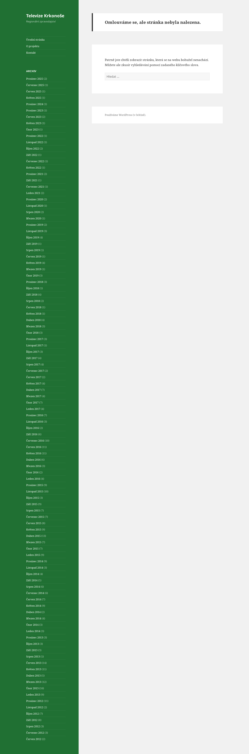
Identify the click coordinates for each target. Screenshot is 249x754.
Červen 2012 (33, 739)
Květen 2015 (33, 529)
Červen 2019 (33, 256)
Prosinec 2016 (34, 415)
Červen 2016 (33, 447)
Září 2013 (31, 650)
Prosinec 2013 (34, 637)
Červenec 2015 (35, 517)
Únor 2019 (32, 275)
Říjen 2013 (32, 644)
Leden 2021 (33, 193)
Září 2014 (31, 580)
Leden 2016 (33, 478)
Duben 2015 (33, 536)
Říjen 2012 (32, 713)
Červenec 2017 (35, 371)
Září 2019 (31, 244)
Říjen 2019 (32, 237)
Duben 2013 (33, 675)
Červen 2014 (33, 599)
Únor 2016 (32, 472)
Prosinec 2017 (34, 339)
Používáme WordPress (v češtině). (125, 115)
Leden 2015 (33, 555)
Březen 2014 (33, 618)
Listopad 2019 (34, 231)
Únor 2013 (32, 688)
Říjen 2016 (32, 428)
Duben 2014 (33, 612)
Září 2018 (31, 294)
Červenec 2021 (35, 186)
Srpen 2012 (33, 726)
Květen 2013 (33, 669)
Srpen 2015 (33, 510)
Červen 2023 (33, 117)
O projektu (32, 46)
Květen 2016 (33, 453)
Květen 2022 (33, 167)
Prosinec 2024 (34, 104)
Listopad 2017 (34, 345)
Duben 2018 (33, 320)
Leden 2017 (33, 409)
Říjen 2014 (32, 574)
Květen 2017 (33, 383)
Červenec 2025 (35, 85)
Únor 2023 (32, 129)
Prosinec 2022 (34, 136)
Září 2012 (31, 720)
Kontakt (31, 52)
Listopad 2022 (34, 142)
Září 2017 (31, 358)
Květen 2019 (33, 263)
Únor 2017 (32, 402)
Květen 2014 (33, 605)
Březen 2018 (33, 326)
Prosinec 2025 (34, 78)
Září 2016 (31, 434)
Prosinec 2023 (34, 110)
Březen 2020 (33, 218)
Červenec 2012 (35, 732)
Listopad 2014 (34, 567)
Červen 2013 (33, 663)
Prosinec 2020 (34, 199)
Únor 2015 (32, 548)
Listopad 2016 (34, 421)
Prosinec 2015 (34, 485)
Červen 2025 (33, 91)
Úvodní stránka (35, 39)
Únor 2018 (32, 332)
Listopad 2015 (34, 491)
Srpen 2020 (33, 212)
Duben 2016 (33, 459)
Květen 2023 (33, 123)
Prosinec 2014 (34, 561)
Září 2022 (31, 155)
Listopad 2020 (34, 205)
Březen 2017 (33, 396)
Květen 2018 (33, 313)
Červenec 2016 (35, 440)
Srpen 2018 (33, 301)
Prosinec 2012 (34, 701)
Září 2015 (31, 504)
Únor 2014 (32, 625)
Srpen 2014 (33, 586)
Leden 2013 (33, 694)
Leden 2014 (33, 631)
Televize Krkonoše (45, 16)
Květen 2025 (33, 98)
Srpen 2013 (33, 656)
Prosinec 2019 (34, 225)
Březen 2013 (33, 682)
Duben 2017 (33, 390)
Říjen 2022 (32, 148)
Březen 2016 (33, 466)
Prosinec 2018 (34, 282)
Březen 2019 (33, 269)
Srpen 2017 (33, 364)
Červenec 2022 (35, 161)
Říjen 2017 (32, 352)
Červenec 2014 (35, 593)
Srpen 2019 (33, 250)
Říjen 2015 (32, 498)
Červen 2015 (33, 523)
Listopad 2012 (34, 707)
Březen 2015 (33, 542)
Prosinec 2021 (34, 174)
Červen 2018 (33, 307)
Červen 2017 (33, 377)
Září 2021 (31, 180)
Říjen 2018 (32, 288)
